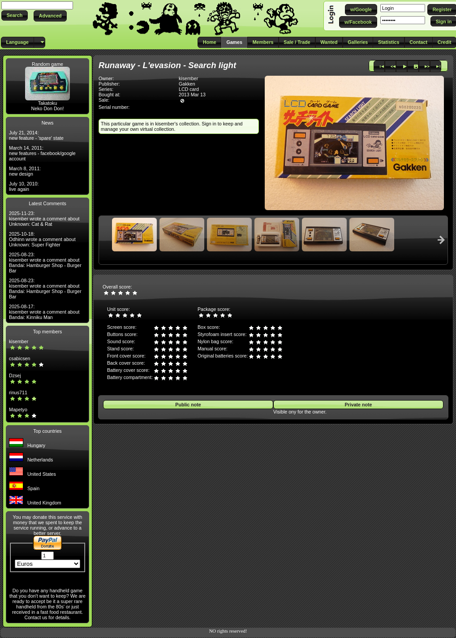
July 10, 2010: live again (24, 186)
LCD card (189, 89)
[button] (14, 15)
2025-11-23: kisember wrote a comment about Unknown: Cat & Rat (44, 219)
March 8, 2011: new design (25, 171)
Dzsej (15, 375)
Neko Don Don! (47, 108)
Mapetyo (18, 409)
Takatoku (47, 103)
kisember (18, 341)
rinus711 (18, 392)
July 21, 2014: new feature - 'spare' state (36, 135)
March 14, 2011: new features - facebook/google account (42, 153)
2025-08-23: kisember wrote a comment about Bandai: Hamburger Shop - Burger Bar (45, 262)
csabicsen (19, 358)
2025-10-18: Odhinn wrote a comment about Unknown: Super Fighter (42, 239)
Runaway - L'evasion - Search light (167, 65)
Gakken (187, 83)
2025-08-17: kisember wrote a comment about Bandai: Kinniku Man (44, 312)
